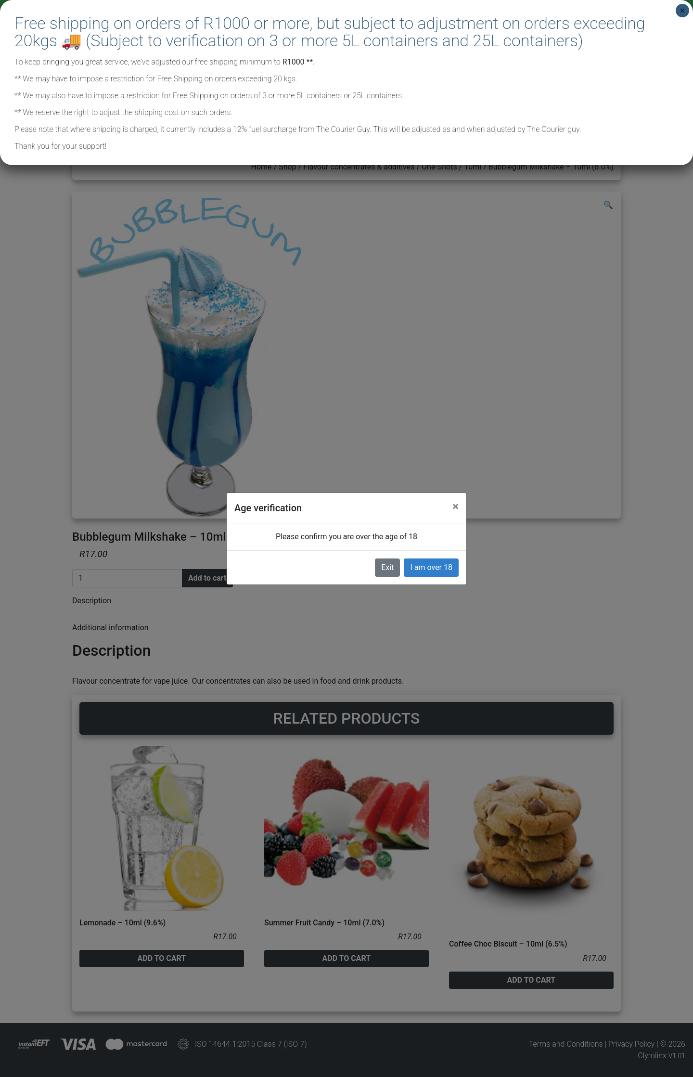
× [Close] (682, 10)
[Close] (455, 506)
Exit (387, 567)
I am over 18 (431, 567)
